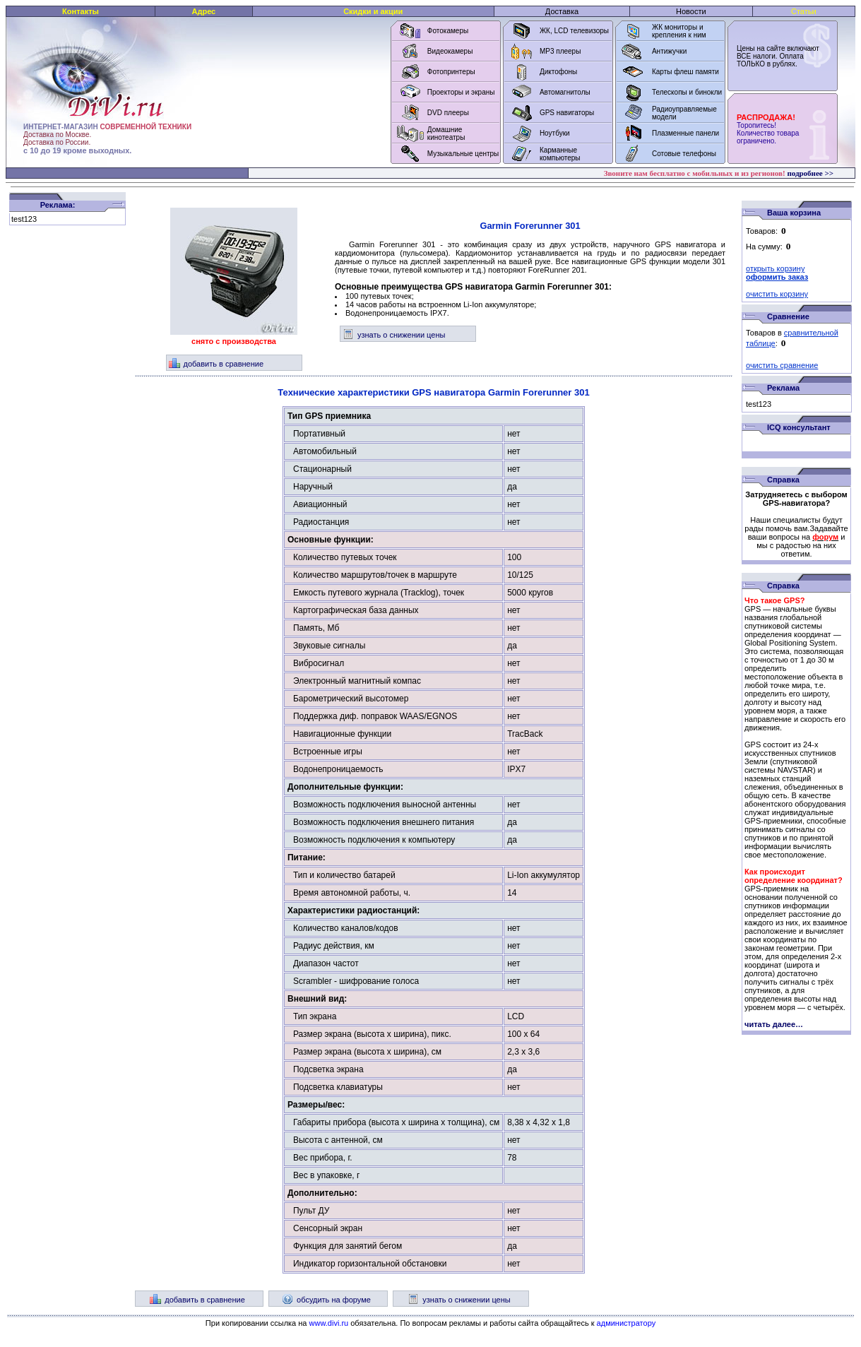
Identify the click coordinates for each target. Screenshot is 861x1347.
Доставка (561, 11)
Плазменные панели (685, 133)
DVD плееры (448, 113)
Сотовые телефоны (684, 154)
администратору (626, 1323)
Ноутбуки (555, 133)
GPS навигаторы (567, 113)
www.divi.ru (329, 1323)
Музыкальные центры (463, 154)
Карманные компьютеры (560, 154)
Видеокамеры (450, 51)
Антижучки (669, 51)
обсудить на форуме (326, 1299)
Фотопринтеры (451, 72)
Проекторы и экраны (461, 92)
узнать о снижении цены (394, 335)
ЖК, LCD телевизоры (574, 31)
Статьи (804, 11)
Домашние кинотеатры (446, 133)
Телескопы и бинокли (687, 92)
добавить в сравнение (216, 364)
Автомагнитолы (565, 92)
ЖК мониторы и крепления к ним (679, 31)
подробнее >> (810, 173)
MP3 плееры (560, 51)
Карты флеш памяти (685, 72)
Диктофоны (558, 72)
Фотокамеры (447, 31)
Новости (691, 11)
